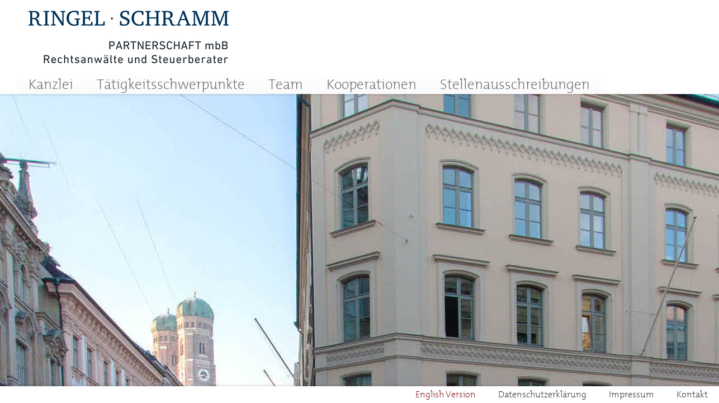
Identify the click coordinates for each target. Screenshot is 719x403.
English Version (445, 394)
